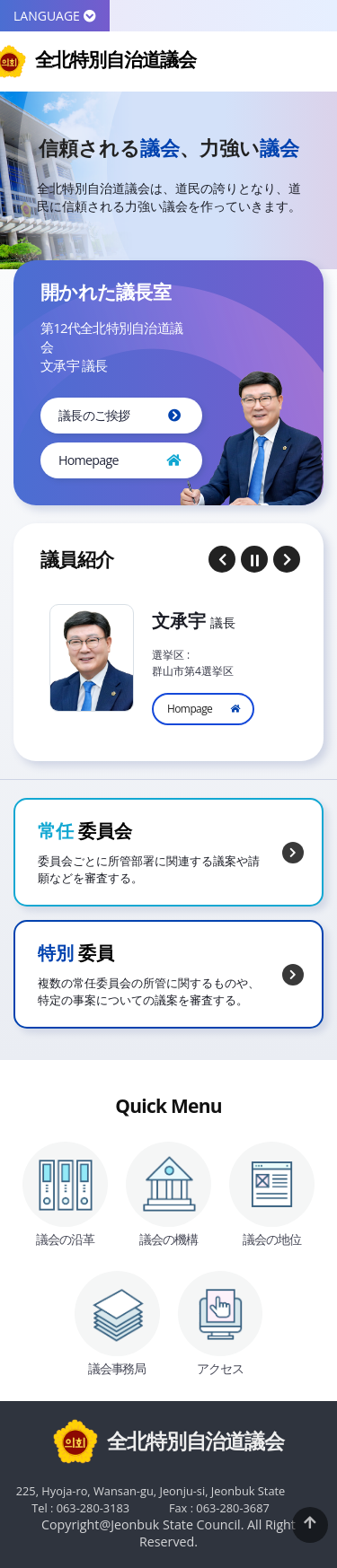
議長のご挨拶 (94, 415)
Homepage (88, 460)
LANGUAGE (54, 15)
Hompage (189, 708)
